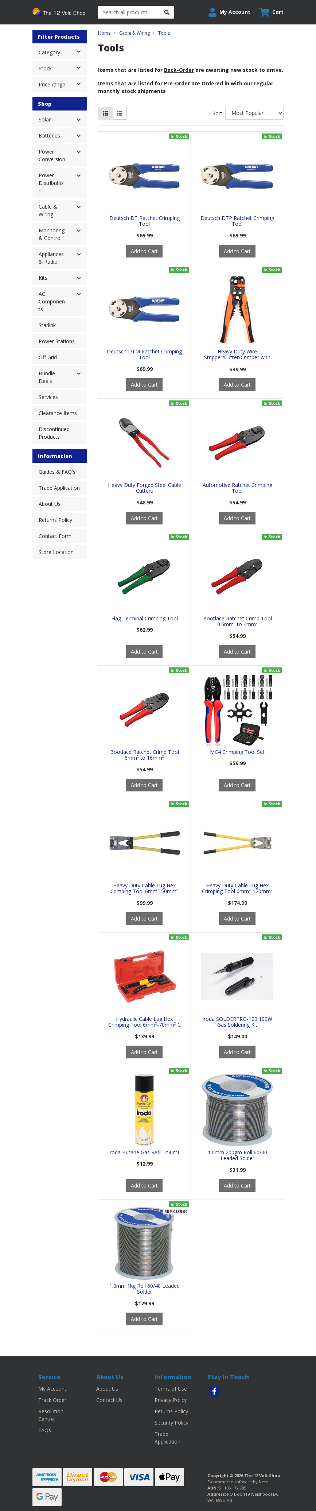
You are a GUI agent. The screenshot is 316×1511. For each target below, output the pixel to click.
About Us (50, 503)
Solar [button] (45, 119)
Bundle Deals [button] (47, 377)
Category (63, 52)
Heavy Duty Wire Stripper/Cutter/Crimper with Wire (237, 357)
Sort (217, 113)
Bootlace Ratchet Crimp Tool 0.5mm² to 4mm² (237, 621)
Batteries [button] (49, 135)
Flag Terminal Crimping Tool (144, 618)
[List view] (119, 113)
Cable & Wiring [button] (48, 210)
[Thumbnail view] (105, 113)
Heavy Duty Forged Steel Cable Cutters (144, 488)
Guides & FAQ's (57, 471)
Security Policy (171, 1422)
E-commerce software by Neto (238, 1481)
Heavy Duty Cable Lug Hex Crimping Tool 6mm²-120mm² (237, 888)
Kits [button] (43, 277)
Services (48, 397)
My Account (52, 1388)
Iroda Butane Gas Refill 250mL (144, 1152)
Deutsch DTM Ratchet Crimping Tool (144, 354)
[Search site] (167, 12)
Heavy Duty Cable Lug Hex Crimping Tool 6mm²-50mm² (144, 888)
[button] (229, 12)
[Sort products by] (254, 113)
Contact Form (55, 535)
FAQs (44, 1430)
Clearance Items (58, 413)
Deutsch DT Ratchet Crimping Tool (144, 221)
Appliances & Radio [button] (51, 258)
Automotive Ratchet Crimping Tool (237, 488)
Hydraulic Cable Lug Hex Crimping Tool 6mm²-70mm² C (144, 1021)
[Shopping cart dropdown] (271, 12)
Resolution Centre (50, 1415)
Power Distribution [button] (51, 183)
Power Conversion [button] (52, 155)
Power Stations (57, 341)
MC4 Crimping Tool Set (237, 751)
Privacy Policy (171, 1399)
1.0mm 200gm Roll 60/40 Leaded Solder (237, 1155)
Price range (63, 84)
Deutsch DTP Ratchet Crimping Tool (237, 221)
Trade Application (59, 487)
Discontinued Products (54, 433)
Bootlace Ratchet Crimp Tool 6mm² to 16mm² (144, 755)
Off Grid (48, 357)
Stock (63, 68)
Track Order (52, 1399)
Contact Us (109, 1399)
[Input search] (129, 12)
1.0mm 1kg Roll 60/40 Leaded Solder (144, 1288)
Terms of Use (171, 1388)
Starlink (47, 325)
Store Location (56, 552)
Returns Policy (55, 519)
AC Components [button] (52, 301)
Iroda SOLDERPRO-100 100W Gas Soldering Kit (237, 1021)
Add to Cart (144, 251)
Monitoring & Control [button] (52, 234)
